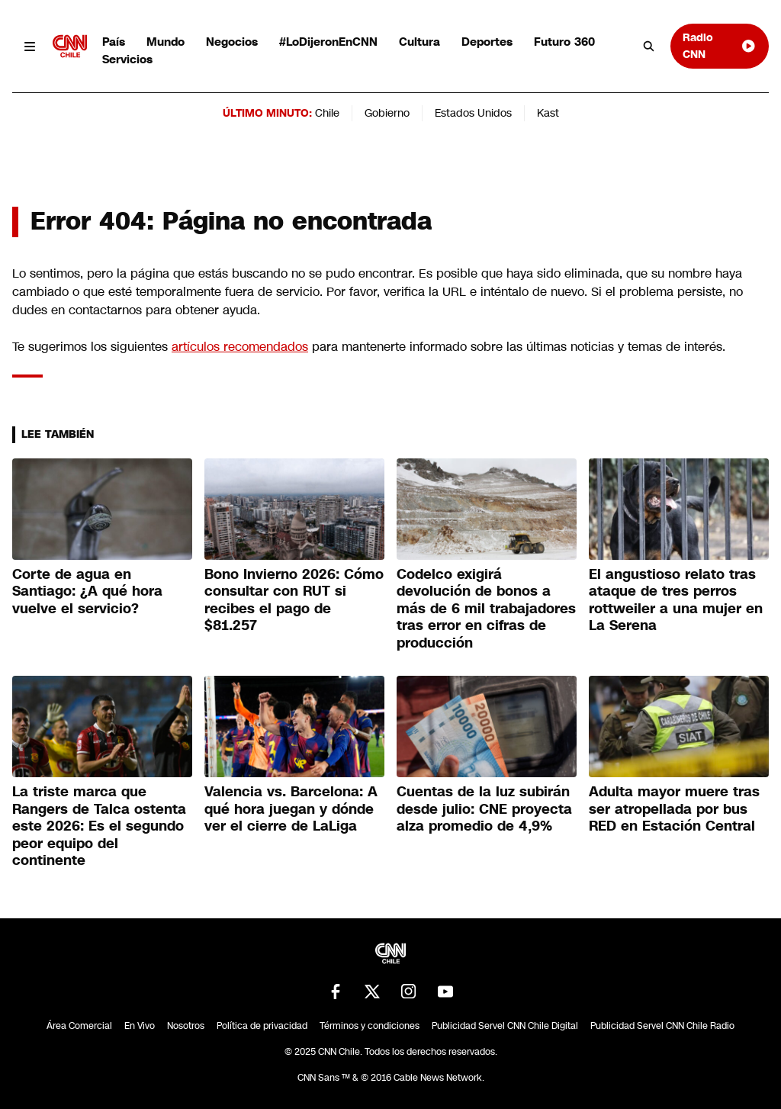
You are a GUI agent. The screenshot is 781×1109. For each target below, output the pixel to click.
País (113, 42)
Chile (327, 113)
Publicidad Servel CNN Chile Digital (505, 1026)
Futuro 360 (564, 42)
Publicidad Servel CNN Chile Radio (662, 1026)
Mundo (165, 42)
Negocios (232, 42)
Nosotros (185, 1026)
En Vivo (139, 1026)
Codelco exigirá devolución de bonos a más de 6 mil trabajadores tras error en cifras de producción (486, 608)
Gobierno (387, 113)
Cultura (419, 42)
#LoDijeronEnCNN (328, 42)
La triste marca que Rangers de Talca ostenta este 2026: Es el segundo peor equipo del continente (99, 826)
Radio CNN (720, 45)
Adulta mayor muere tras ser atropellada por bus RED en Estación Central (674, 809)
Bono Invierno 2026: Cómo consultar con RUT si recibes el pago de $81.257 (294, 600)
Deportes (487, 42)
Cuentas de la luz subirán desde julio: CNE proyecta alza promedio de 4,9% (484, 809)
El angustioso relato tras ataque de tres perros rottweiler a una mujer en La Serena (676, 600)
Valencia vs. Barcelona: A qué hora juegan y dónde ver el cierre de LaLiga (291, 809)
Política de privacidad (262, 1026)
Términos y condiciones (369, 1026)
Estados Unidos (473, 113)
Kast (548, 113)
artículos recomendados (240, 346)
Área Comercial (79, 1026)
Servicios (127, 59)
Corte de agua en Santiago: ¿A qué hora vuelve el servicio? (87, 591)
